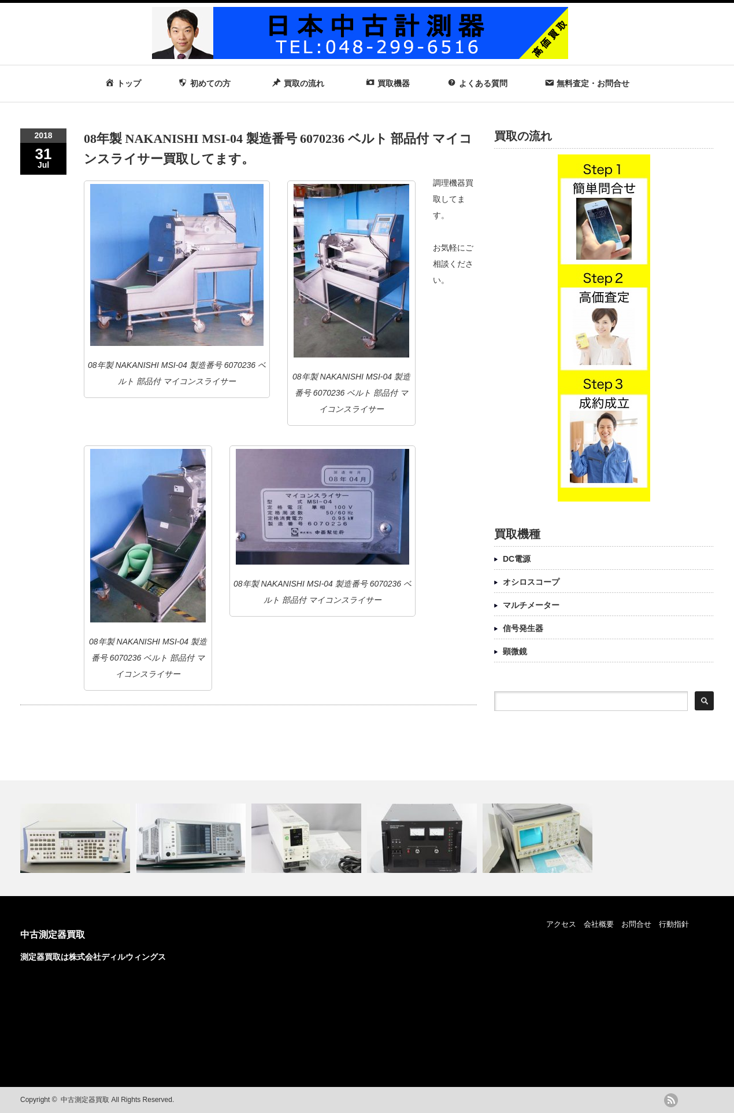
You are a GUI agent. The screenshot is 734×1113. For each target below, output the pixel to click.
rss (671, 1100)
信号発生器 (523, 628)
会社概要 (599, 924)
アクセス (561, 924)
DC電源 (517, 558)
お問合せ (636, 924)
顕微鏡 (515, 651)
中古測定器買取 (52, 934)
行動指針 (674, 924)
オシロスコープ (531, 582)
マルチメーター (531, 605)
